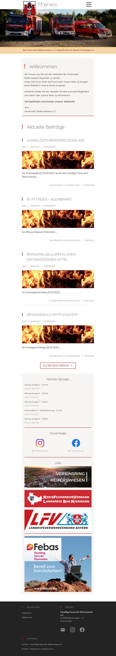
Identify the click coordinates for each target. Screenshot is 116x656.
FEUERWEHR (49, 147)
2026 (24, 147)
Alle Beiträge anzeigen (58, 365)
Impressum (26, 613)
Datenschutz (27, 617)
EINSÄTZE (35, 147)
